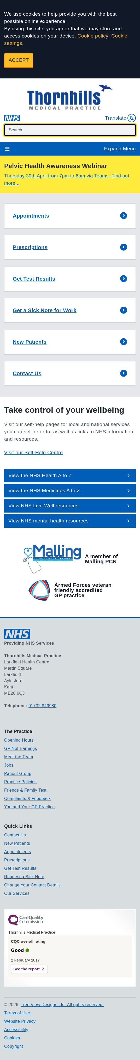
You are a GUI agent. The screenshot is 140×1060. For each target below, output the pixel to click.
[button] (70, 216)
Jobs (8, 765)
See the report (26, 969)
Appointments (17, 851)
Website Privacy (20, 1021)
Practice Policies (20, 782)
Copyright (13, 1046)
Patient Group (17, 773)
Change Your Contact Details (32, 885)
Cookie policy (93, 36)
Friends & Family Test (25, 790)
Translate (120, 118)
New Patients (17, 843)
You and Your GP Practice (29, 807)
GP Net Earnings (20, 748)
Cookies (12, 1038)
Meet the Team (18, 757)
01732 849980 (42, 706)
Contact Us (15, 835)
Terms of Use (17, 1013)
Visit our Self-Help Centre (33, 452)
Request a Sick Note (24, 876)
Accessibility (16, 1029)
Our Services (17, 893)
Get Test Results (20, 868)
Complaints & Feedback (27, 798)
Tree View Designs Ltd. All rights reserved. (62, 1004)
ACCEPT (19, 60)
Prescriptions (17, 860)
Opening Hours (19, 740)
